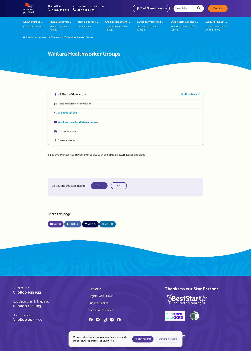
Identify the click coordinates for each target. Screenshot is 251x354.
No (119, 185)
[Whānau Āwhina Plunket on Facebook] (91, 320)
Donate (218, 8)
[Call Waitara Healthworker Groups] (125, 113)
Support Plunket (98, 303)
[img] (187, 299)
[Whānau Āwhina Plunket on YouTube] (98, 320)
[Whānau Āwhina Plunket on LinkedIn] (112, 320)
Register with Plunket (101, 296)
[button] (58, 8)
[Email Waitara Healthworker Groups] (125, 122)
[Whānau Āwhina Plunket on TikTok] (119, 320)
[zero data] (175, 316)
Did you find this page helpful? (69, 186)
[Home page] (28, 8)
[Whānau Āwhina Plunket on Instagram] (105, 320)
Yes (99, 185)
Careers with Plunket (101, 310)
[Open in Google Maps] (125, 94)
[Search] (198, 8)
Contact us (95, 289)
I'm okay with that (143, 339)
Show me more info (168, 339)
